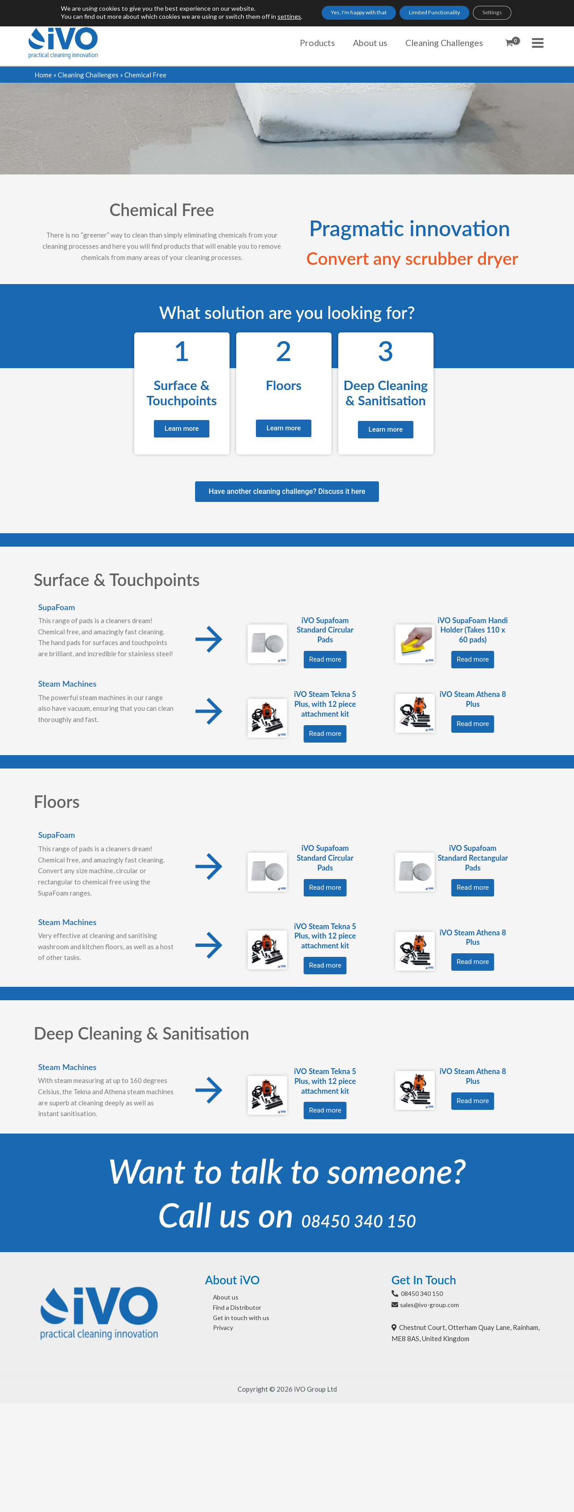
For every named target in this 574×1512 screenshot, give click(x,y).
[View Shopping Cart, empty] (509, 43)
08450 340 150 (358, 1213)
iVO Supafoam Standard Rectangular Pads (46, 856)
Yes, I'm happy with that (344, 13)
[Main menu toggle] (538, 42)
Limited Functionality (438, 13)
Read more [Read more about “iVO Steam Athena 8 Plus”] (47, 1100)
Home (43, 75)
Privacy (216, 1330)
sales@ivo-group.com (432, 1304)
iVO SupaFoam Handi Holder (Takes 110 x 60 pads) (47, 629)
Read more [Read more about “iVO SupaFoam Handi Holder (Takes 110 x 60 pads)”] (47, 659)
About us (218, 1297)
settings (265, 17)
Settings (509, 13)
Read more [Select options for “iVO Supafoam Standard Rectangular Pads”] (47, 887)
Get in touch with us (234, 1319)
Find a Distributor (231, 1308)
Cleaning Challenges (88, 75)
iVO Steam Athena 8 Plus (47, 699)
